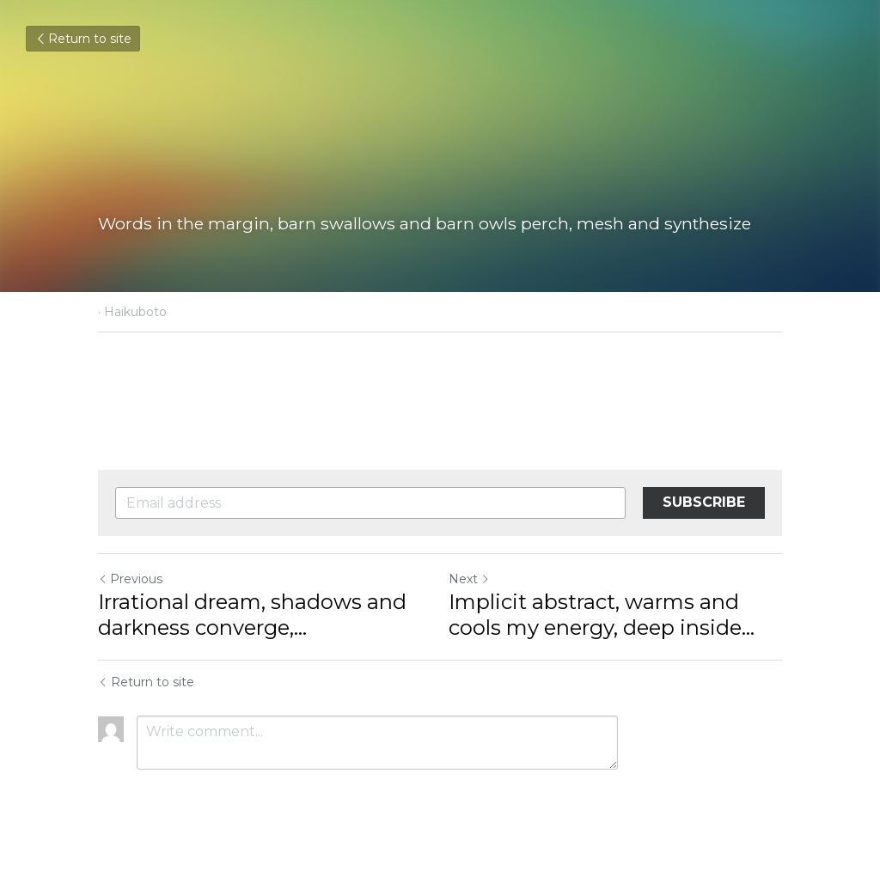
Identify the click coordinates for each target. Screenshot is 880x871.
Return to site (82, 38)
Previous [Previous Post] (130, 579)
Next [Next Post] (469, 579)
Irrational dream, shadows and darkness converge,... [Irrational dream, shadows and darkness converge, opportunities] (252, 614)
